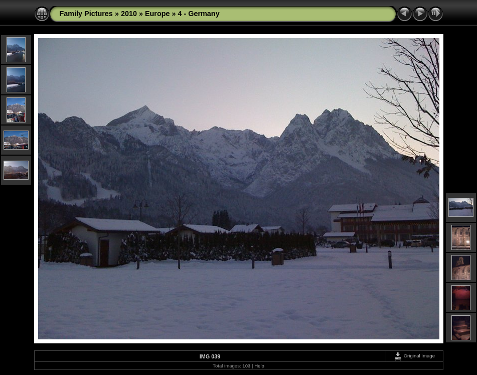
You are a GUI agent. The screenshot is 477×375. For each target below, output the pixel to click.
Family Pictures (86, 14)
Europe (157, 14)
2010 (129, 14)
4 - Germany (198, 14)
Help (259, 365)
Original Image (414, 355)
